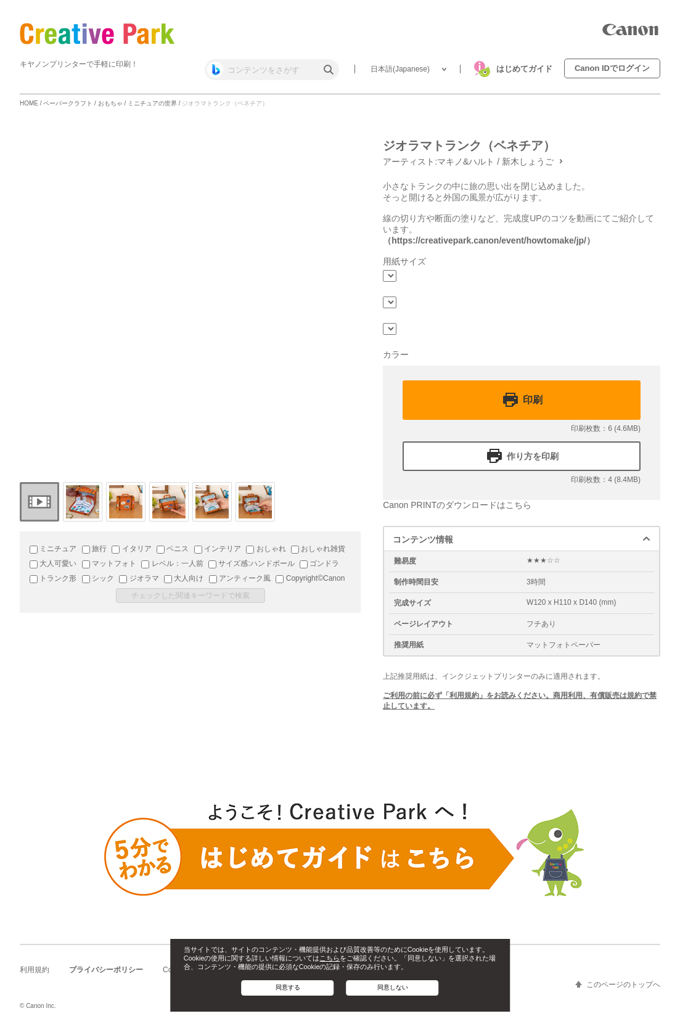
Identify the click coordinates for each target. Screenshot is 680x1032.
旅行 (94, 548)
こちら (329, 958)
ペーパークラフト (67, 103)
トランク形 (53, 578)
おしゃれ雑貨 (318, 548)
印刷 (533, 400)
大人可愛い (53, 563)
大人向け (183, 578)
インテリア (217, 548)
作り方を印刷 (533, 456)
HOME (29, 103)
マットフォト (109, 563)
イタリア (131, 548)
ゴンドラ (319, 563)
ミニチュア (53, 548)
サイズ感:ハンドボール (251, 563)
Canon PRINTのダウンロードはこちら (457, 505)
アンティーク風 (240, 578)
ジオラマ (138, 578)
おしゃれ (265, 548)
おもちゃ (110, 103)
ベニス (173, 548)
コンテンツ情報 (423, 539)
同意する (288, 987)
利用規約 (34, 969)
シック (98, 578)
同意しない (392, 987)
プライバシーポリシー (106, 969)
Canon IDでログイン (612, 68)
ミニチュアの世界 (152, 103)
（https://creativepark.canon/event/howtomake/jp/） (489, 240)
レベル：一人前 (172, 563)
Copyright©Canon (310, 578)
